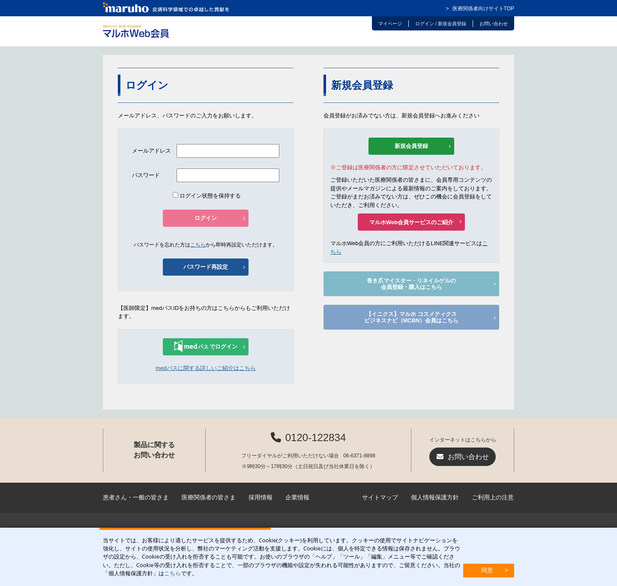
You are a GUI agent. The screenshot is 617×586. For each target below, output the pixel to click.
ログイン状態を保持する (207, 195)
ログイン (206, 218)
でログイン (205, 346)
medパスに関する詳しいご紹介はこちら (205, 368)
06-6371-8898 (359, 456)
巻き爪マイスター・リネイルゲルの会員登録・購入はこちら (411, 284)
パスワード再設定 (205, 267)
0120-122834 (315, 437)
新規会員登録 (411, 146)
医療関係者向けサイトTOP (483, 9)
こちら (172, 573)
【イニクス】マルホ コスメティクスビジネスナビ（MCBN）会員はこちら (411, 317)
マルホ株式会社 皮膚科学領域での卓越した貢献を (166, 7)
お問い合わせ (468, 456)
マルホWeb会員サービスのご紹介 (411, 222)
